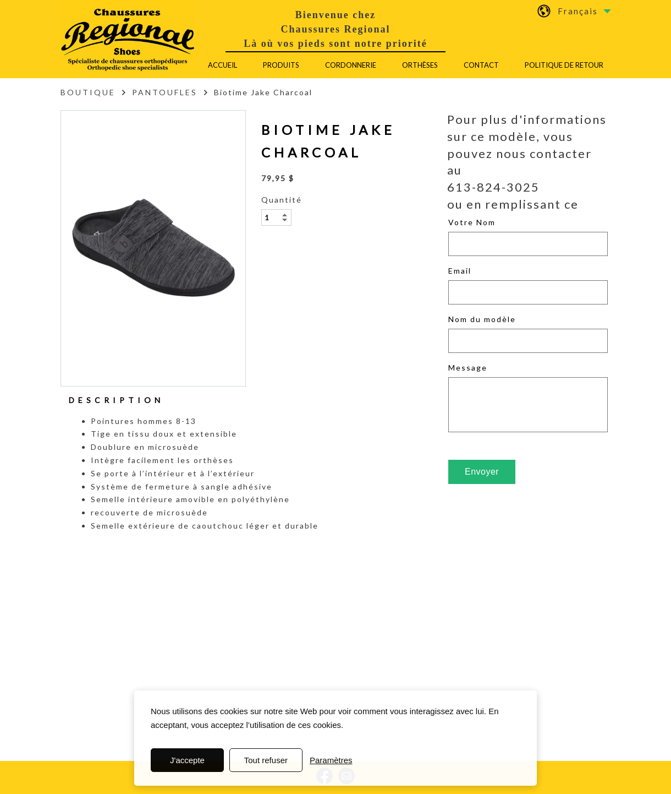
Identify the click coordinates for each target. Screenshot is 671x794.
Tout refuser (266, 760)
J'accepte (187, 760)
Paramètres (331, 760)
